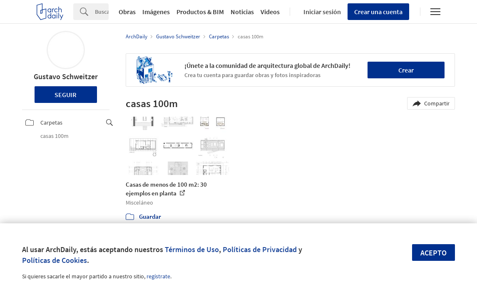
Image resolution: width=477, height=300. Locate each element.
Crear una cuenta (378, 12)
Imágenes (156, 11)
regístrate (158, 276)
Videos (270, 11)
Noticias (242, 11)
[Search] (102, 11)
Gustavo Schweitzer (66, 76)
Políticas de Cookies (54, 260)
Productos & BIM (200, 11)
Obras (127, 11)
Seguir (66, 94)
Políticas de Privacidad (260, 249)
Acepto (433, 253)
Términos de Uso (192, 249)
